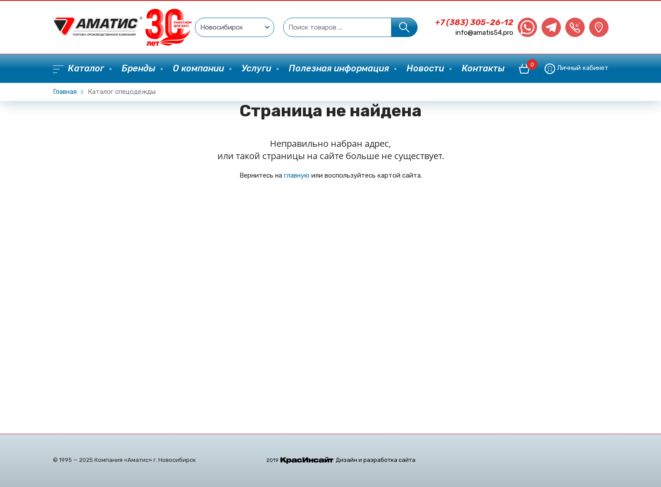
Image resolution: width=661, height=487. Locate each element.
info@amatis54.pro (484, 33)
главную (297, 175)
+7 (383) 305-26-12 (474, 22)
